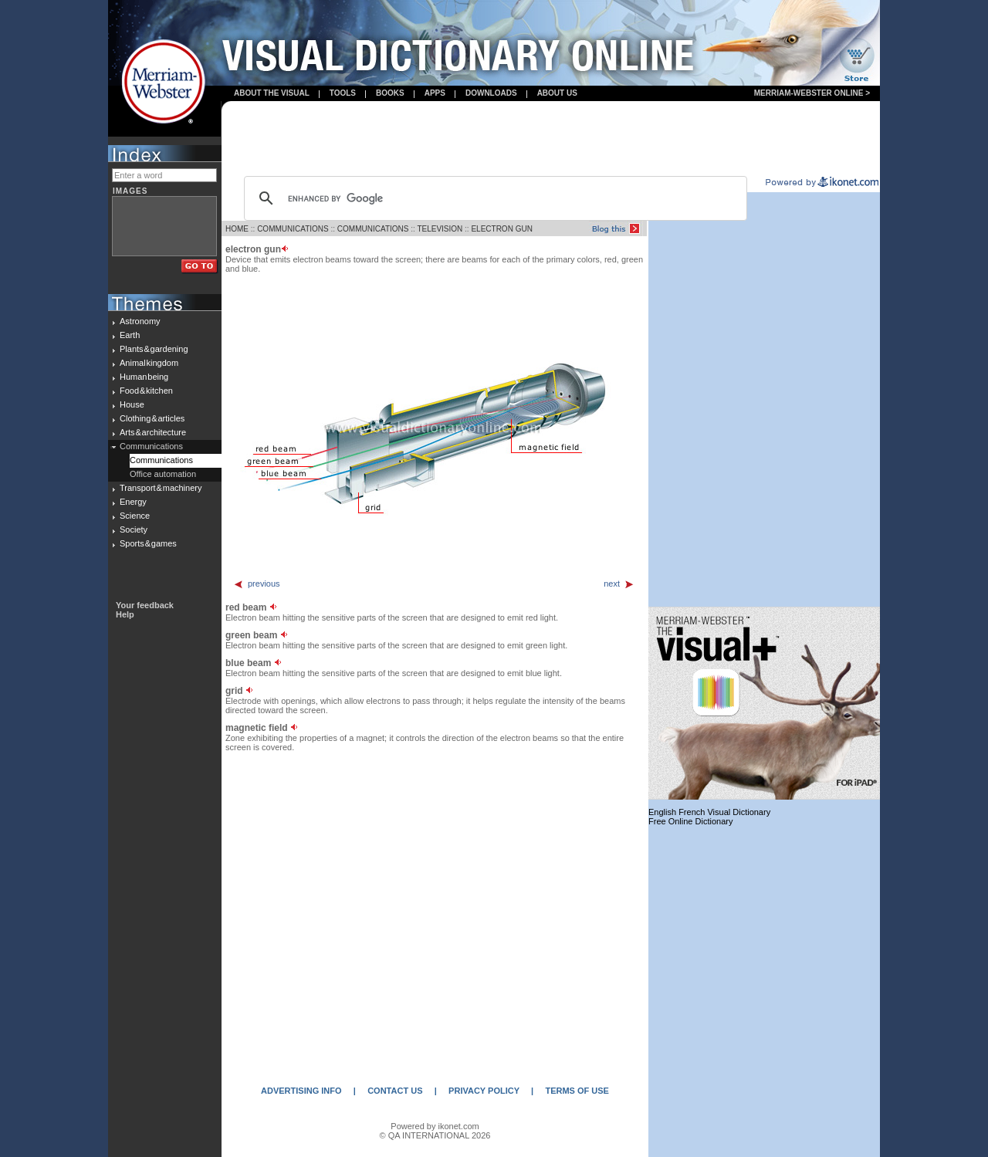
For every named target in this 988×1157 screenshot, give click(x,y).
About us (557, 93)
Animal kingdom (149, 362)
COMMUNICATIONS (293, 229)
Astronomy (140, 321)
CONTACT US (394, 1090)
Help (125, 614)
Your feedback (145, 605)
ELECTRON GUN (501, 229)
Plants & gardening (154, 349)
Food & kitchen (146, 390)
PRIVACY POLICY (483, 1090)
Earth (130, 335)
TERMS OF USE (577, 1090)
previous (256, 583)
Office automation (163, 474)
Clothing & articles (152, 418)
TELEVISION (439, 229)
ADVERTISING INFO (301, 1090)
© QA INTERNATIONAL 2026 (435, 1135)
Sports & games (148, 543)
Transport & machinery (160, 487)
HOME (237, 229)
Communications (151, 446)
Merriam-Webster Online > (812, 93)
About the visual (272, 93)
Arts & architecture (153, 432)
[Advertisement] (551, 139)
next (619, 583)
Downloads (491, 93)
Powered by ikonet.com (435, 1126)
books (390, 93)
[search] (493, 198)
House (132, 404)
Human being (144, 376)
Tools (343, 93)
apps (435, 93)
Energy (133, 501)
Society (133, 529)
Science (135, 515)
